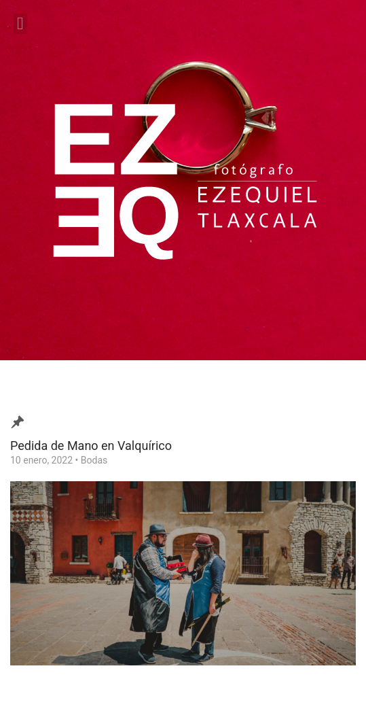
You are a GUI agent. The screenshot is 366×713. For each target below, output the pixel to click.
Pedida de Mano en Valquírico (91, 445)
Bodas (94, 460)
